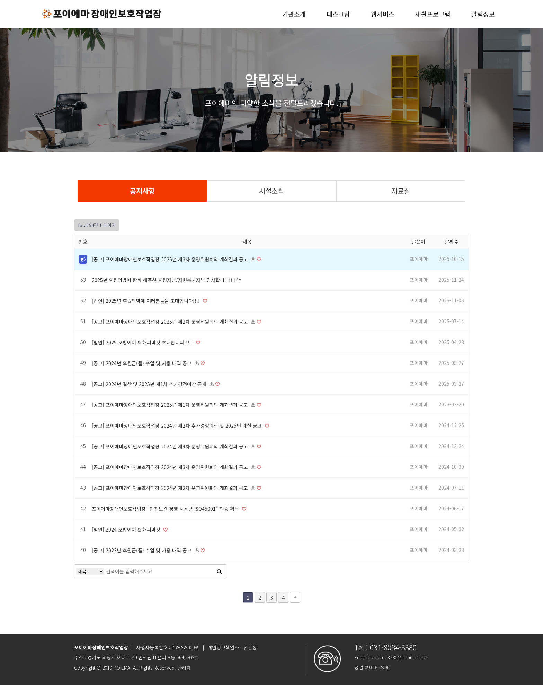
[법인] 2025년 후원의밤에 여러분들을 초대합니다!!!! (146, 300)
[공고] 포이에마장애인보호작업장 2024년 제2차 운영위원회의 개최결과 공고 (170, 487)
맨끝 (295, 597)
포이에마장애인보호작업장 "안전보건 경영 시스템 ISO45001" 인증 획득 (166, 508)
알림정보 (483, 13)
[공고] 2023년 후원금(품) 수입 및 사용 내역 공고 (142, 550)
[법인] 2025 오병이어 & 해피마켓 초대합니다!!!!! (143, 342)
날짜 (451, 241)
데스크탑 (338, 13)
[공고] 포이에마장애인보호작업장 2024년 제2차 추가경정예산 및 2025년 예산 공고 (177, 425)
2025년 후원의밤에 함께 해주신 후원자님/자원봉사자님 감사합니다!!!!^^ (166, 279)
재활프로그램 (433, 13)
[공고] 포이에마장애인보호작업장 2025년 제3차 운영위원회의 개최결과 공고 (170, 259)
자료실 (400, 191)
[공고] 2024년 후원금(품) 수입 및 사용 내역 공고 (142, 363)
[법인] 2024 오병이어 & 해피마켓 (127, 529)
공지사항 (142, 191)
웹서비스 (382, 13)
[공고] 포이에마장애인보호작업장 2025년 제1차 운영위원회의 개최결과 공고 (170, 404)
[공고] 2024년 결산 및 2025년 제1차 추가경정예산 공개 (150, 383)
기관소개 (294, 13)
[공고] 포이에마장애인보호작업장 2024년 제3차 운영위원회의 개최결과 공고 (170, 467)
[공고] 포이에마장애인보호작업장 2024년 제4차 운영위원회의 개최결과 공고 (170, 446)
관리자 (184, 667)
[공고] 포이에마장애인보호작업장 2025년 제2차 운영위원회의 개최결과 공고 (170, 321)
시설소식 (271, 191)
